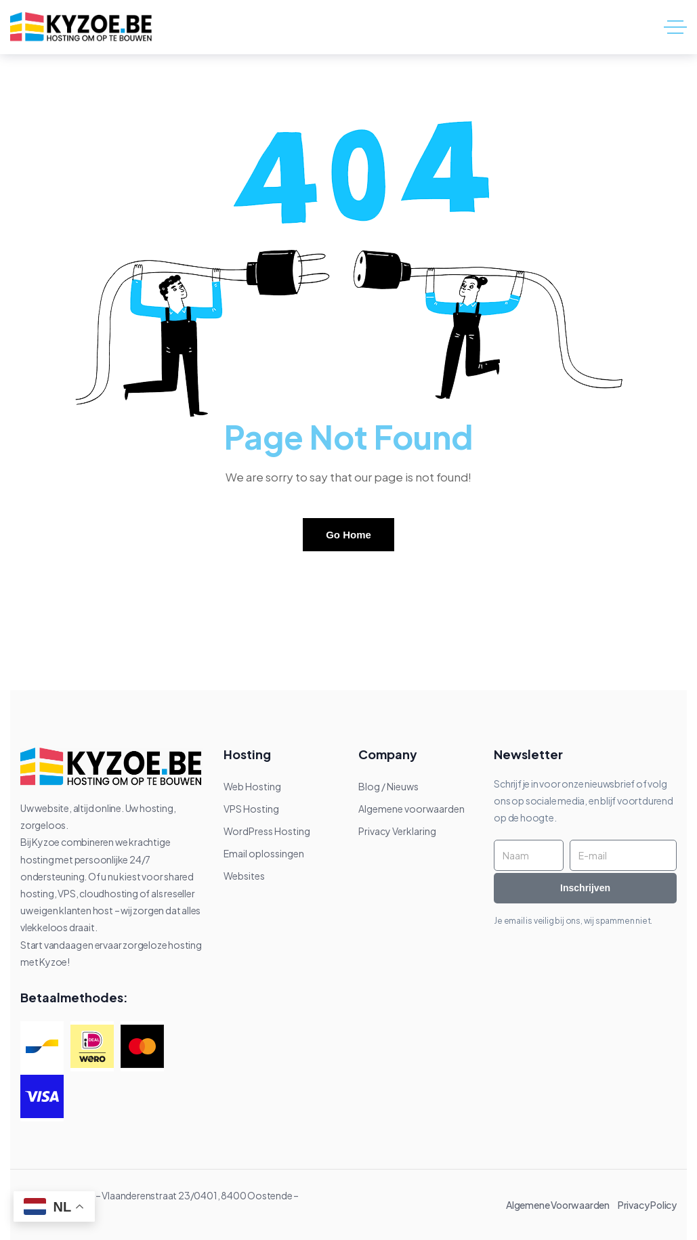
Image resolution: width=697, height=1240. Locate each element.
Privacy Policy (647, 1205)
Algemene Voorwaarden (561, 1205)
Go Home (348, 534)
